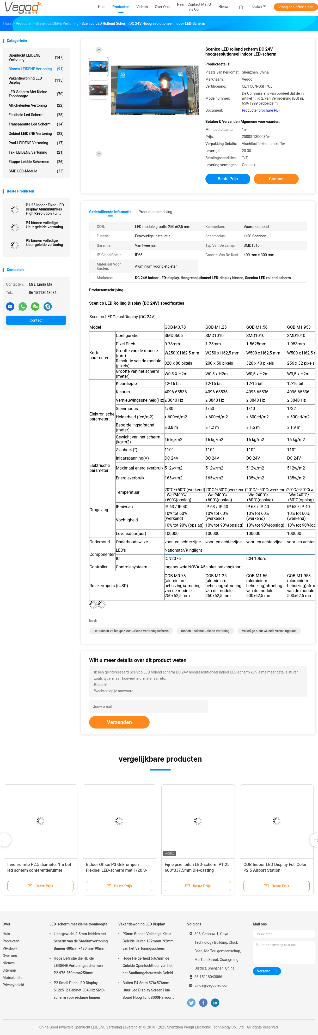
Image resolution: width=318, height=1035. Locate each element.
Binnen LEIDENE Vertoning (36, 68)
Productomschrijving (155, 212)
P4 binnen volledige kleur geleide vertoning (44, 225)
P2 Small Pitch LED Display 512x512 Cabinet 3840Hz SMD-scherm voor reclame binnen (79, 990)
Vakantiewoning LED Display (36, 80)
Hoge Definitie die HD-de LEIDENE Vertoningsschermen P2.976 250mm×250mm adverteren (78, 966)
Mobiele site (12, 978)
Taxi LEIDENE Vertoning (36, 152)
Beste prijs (228, 178)
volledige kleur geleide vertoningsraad (269, 631)
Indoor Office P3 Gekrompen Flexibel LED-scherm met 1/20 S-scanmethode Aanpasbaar (116, 870)
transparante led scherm (36, 124)
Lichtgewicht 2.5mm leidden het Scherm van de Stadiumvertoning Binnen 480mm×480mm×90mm (81, 941)
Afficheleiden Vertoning (36, 105)
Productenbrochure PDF (261, 110)
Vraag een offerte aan (295, 7)
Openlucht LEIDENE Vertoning (36, 57)
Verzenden (119, 722)
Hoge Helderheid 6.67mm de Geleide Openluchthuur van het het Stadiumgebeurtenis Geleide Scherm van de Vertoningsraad (149, 966)
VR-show (10, 948)
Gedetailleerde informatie (110, 212)
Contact (36, 320)
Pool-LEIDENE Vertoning (36, 143)
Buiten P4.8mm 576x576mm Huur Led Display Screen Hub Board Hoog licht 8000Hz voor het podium (147, 991)
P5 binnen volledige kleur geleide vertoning (44, 242)
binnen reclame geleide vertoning (205, 631)
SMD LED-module (36, 171)
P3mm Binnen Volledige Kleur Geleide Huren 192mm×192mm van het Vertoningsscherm (148, 941)
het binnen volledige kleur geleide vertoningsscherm (131, 631)
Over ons (10, 956)
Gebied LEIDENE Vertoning (36, 133)
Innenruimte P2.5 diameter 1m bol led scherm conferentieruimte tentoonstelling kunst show (39, 870)
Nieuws (9, 963)
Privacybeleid (13, 985)
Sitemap (9, 970)
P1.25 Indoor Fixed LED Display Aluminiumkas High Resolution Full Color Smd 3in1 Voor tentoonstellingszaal (45, 209)
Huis (6, 934)
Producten (11, 941)
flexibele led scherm (36, 114)
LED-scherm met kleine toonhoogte (36, 94)
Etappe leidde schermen (36, 161)
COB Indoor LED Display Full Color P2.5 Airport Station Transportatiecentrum (275, 870)
